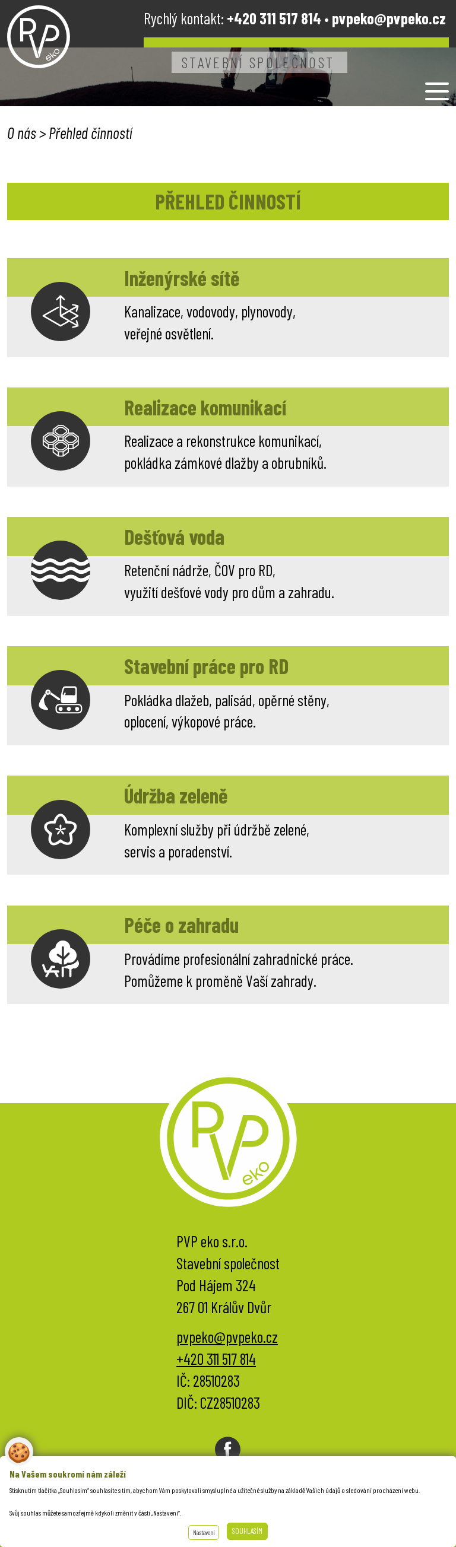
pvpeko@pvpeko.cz (389, 18)
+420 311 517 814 (216, 1358)
